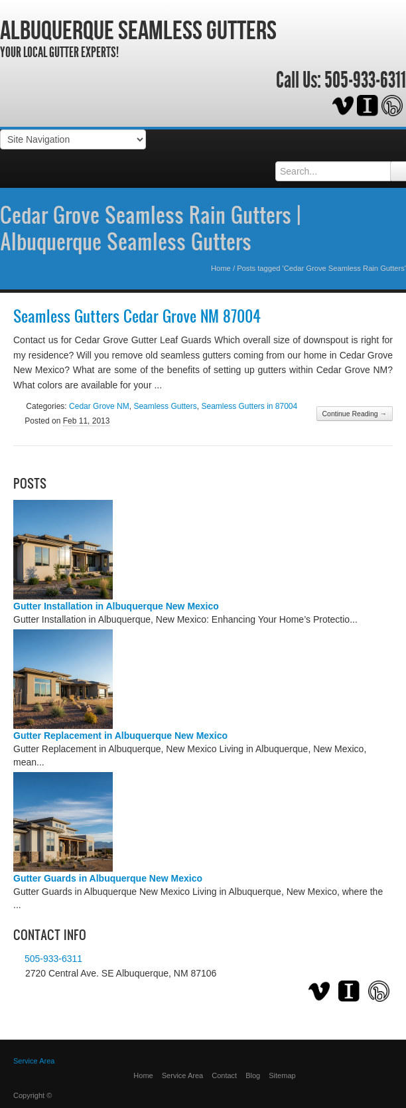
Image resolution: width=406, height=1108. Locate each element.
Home (221, 268)
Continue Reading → (354, 414)
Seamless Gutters (164, 406)
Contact (224, 1075)
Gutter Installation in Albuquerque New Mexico (116, 606)
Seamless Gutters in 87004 (249, 406)
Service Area (182, 1075)
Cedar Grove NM (99, 406)
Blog (252, 1075)
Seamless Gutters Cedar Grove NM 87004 (137, 316)
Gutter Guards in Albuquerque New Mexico (107, 878)
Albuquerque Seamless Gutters (138, 30)
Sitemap (282, 1075)
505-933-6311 (365, 80)
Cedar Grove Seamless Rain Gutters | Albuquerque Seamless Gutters (150, 228)
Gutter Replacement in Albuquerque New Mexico (120, 735)
